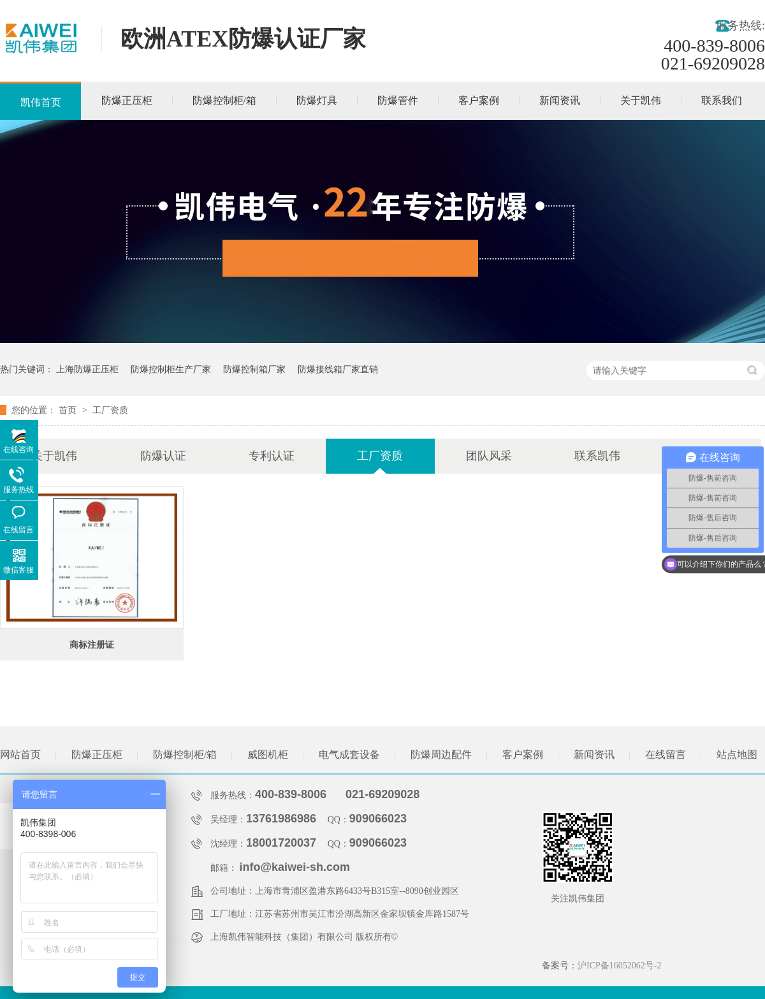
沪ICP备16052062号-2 (619, 965)
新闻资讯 (559, 100)
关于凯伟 (640, 100)
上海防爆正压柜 (87, 369)
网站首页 (20, 754)
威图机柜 (267, 754)
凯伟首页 (40, 102)
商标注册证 (91, 644)
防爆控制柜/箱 (224, 100)
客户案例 (478, 100)
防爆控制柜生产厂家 (171, 369)
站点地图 (737, 754)
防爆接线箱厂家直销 (338, 369)
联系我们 (721, 100)
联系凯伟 (597, 455)
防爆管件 (397, 100)
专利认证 (272, 455)
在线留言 (665, 754)
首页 (69, 410)
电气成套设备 (349, 754)
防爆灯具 (316, 100)
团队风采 (489, 455)
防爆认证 (163, 455)
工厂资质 (110, 410)
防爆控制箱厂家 (254, 369)
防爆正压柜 (126, 100)
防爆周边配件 (441, 754)
